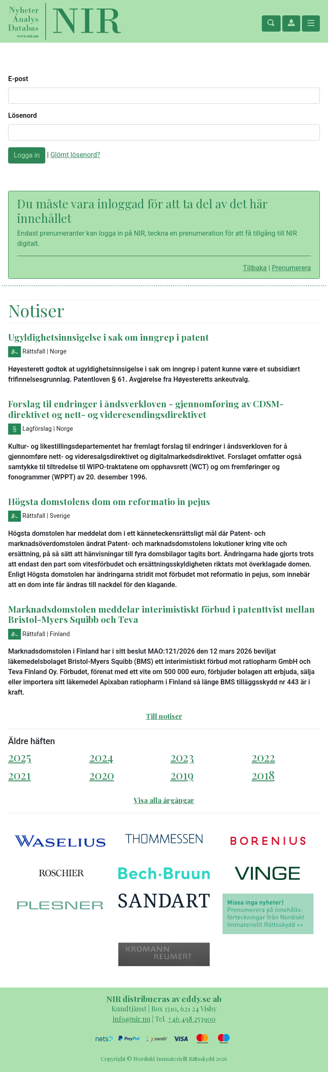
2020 (101, 775)
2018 (263, 775)
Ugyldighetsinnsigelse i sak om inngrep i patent (108, 337)
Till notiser (164, 716)
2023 (182, 757)
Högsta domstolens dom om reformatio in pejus (109, 501)
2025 (19, 757)
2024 (101, 757)
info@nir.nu (131, 1018)
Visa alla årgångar (164, 800)
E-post (18, 79)
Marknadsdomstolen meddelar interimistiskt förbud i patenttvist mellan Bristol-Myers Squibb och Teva (161, 614)
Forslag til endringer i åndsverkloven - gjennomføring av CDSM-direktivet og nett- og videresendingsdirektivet (146, 408)
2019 (181, 775)
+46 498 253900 (192, 1018)
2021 (19, 775)
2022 (263, 757)
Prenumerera (291, 268)
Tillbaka (255, 268)
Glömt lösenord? (75, 155)
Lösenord (22, 115)
